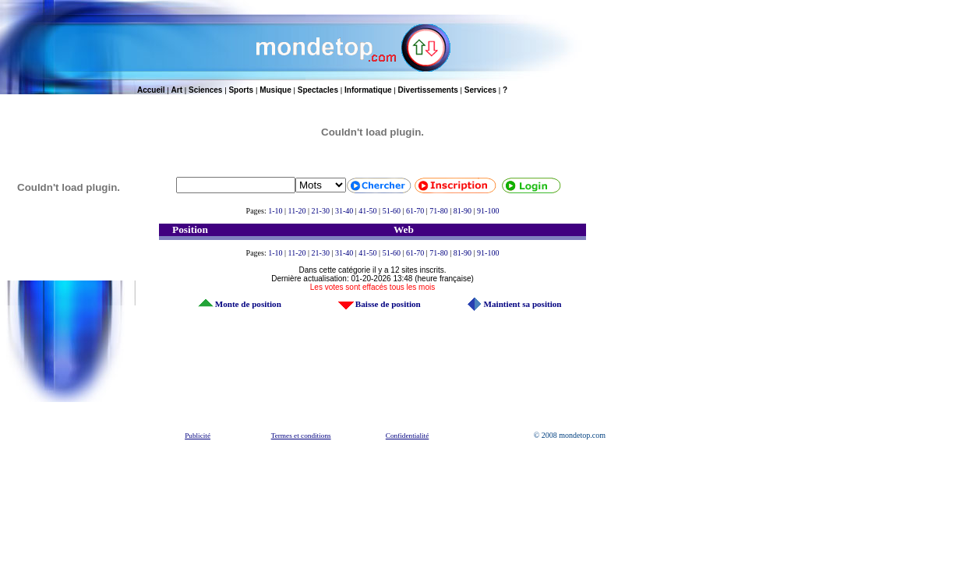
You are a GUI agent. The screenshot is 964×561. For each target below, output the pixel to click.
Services (480, 90)
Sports (240, 90)
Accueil (151, 90)
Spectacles (318, 90)
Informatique (368, 90)
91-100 (488, 210)
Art (176, 90)
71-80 (438, 210)
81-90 (462, 210)
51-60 (392, 210)
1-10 (275, 210)
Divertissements (428, 90)
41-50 (367, 210)
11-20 (297, 210)
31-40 (344, 210)
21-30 (321, 210)
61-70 (415, 210)
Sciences (205, 90)
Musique (275, 90)
